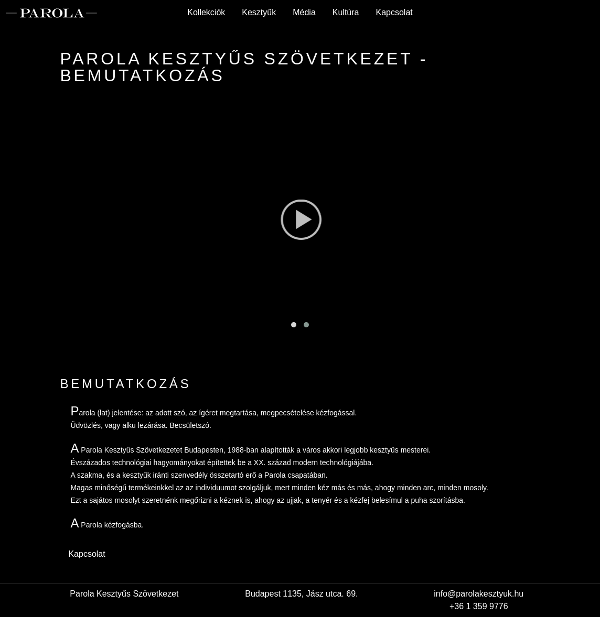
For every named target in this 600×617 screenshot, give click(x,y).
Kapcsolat (394, 12)
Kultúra (346, 12)
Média (304, 12)
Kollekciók (206, 12)
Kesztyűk (259, 12)
